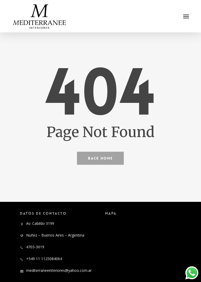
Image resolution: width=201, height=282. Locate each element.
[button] (186, 16)
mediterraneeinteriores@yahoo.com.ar (59, 270)
